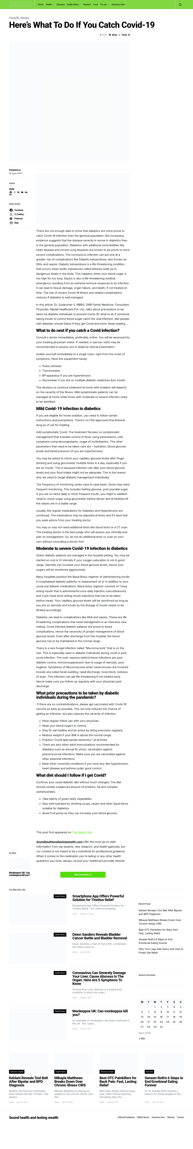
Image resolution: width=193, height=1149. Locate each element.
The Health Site (82, 832)
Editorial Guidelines (126, 1117)
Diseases (61, 4)
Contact (180, 1117)
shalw (11, 189)
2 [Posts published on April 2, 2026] (161, 1006)
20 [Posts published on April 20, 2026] (142, 1021)
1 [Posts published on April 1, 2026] (154, 1006)
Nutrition (87, 4)
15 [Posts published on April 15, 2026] (155, 1016)
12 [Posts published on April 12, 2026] (180, 1011)
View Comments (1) (83, 874)
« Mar (142, 1038)
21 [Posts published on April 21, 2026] (148, 1021)
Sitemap (170, 1117)
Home (40, 4)
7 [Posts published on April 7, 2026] (148, 1011)
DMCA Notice (143, 1117)
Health (49, 4)
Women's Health (16, 1072)
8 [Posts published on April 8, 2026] (155, 1011)
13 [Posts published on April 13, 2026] (142, 1016)
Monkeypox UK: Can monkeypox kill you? (19, 874)
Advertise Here (118, 4)
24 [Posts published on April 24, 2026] (167, 1021)
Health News (73, 4)
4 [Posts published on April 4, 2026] (174, 1006)
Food (95, 4)
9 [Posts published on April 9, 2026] (161, 1011)
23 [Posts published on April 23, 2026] (161, 1021)
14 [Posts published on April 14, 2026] (148, 1016)
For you (103, 4)
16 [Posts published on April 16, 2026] (161, 1016)
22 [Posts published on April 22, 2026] (155, 1021)
